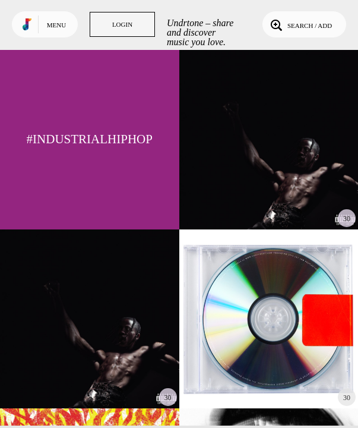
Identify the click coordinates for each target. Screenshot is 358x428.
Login (122, 24)
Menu (56, 25)
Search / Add (300, 24)
